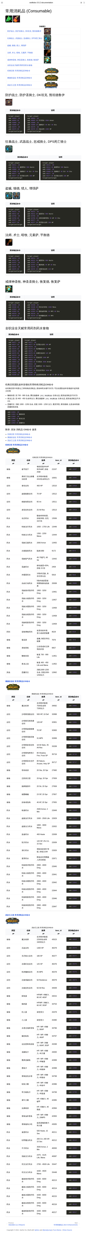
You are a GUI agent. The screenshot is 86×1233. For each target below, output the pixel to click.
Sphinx (37, 1230)
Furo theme (57, 1230)
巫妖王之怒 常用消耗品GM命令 (19, 440)
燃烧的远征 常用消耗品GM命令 (19, 437)
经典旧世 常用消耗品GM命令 (18, 434)
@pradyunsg (47, 1230)
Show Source (67, 1230)
